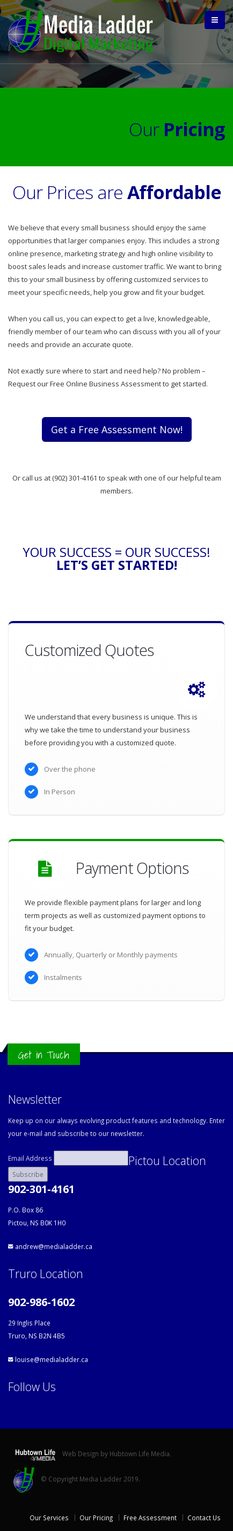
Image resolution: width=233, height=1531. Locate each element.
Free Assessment (150, 1517)
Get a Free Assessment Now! (117, 429)
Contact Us (204, 1517)
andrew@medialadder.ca (53, 1246)
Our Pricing (96, 1517)
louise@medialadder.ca (51, 1359)
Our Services (49, 1517)
